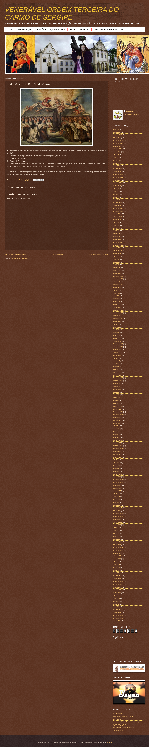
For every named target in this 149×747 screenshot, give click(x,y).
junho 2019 (116, 361)
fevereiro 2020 (117, 338)
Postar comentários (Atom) (19, 259)
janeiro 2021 (117, 307)
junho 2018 (116, 395)
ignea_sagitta (117, 719)
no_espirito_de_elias (119, 725)
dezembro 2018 (118, 378)
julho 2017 (116, 426)
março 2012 (116, 607)
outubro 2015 (117, 485)
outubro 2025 (117, 146)
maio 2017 (116, 431)
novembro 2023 (118, 211)
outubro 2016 (117, 451)
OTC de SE (129, 111)
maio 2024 (116, 194)
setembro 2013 (117, 556)
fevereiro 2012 (117, 610)
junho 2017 (116, 429)
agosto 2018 (117, 389)
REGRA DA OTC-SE (79, 29)
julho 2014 (116, 528)
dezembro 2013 (118, 547)
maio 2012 (116, 601)
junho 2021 (116, 293)
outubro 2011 (117, 621)
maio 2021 (116, 296)
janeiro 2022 (117, 273)
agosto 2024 (117, 186)
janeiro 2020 (117, 341)
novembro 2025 (118, 143)
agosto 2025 (117, 152)
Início (10, 29)
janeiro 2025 (117, 171)
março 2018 (116, 403)
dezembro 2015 (118, 479)
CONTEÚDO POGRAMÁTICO (108, 29)
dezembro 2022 (118, 242)
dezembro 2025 (118, 140)
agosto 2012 (117, 593)
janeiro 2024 (117, 205)
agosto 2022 (117, 253)
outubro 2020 (117, 316)
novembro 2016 (118, 448)
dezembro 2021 (118, 276)
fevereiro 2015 (117, 508)
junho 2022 (116, 259)
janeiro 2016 (117, 477)
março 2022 (116, 268)
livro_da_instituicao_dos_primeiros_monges (127, 722)
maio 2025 (116, 160)
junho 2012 (116, 598)
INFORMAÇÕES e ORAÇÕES (31, 29)
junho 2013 (116, 564)
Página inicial (57, 254)
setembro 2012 (117, 590)
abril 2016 (116, 468)
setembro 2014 (117, 522)
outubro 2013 (117, 553)
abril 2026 (116, 129)
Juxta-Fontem (117, 713)
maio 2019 (116, 364)
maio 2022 (116, 262)
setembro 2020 (117, 318)
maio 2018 (116, 398)
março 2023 (116, 234)
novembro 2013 (118, 550)
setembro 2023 (117, 217)
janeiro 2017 (117, 443)
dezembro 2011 (118, 615)
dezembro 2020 (118, 310)
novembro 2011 (118, 618)
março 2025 (116, 166)
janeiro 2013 (117, 578)
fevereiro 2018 (117, 406)
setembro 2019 (117, 352)
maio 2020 (116, 330)
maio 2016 (116, 465)
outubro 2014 (117, 519)
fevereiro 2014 (117, 542)
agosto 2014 (117, 525)
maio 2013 (116, 567)
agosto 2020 (117, 321)
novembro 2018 (118, 381)
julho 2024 (116, 188)
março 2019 (116, 369)
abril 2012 (116, 604)
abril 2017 (116, 434)
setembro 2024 (117, 183)
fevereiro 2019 (117, 372)
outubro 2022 (117, 248)
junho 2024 (116, 191)
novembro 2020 (118, 313)
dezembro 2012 (118, 581)
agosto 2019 (117, 355)
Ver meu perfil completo (131, 114)
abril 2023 (116, 231)
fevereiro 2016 (117, 474)
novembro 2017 (118, 414)
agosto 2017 (117, 423)
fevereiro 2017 (117, 440)
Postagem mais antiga (98, 254)
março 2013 (116, 573)
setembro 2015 (117, 488)
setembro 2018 (117, 386)
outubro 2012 (117, 587)
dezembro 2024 (118, 174)
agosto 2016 (117, 457)
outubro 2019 (117, 349)
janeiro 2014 (117, 545)
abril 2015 (116, 502)
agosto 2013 (117, 559)
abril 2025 (116, 163)
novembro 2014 (118, 516)
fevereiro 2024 (117, 203)
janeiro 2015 (117, 511)
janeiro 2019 (117, 375)
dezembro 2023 (118, 208)
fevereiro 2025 (117, 169)
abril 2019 (116, 366)
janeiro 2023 (117, 239)
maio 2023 (116, 228)
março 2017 (116, 437)
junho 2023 (116, 225)
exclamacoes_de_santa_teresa (123, 716)
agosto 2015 (117, 491)
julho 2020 (116, 324)
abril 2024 (116, 197)
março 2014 (116, 539)
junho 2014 (116, 530)
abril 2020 (116, 333)
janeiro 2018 (117, 409)
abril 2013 (116, 570)
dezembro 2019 (118, 344)
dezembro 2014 (118, 513)
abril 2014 (116, 536)
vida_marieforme (118, 730)
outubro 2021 (117, 282)
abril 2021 (116, 299)
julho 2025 (116, 154)
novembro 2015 (118, 482)
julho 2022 (116, 256)
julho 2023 (116, 222)
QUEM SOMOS (57, 29)
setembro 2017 (117, 420)
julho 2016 (116, 460)
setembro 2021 (117, 284)
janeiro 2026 (117, 138)
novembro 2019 (118, 347)
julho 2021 (116, 290)
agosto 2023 (117, 219)
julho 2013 (116, 561)
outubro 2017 (117, 417)
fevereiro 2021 (117, 304)
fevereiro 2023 (117, 236)
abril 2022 (116, 265)
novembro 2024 (118, 177)
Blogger (109, 742)
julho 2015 (116, 494)
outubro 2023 (117, 214)
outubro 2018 (117, 383)
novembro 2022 (118, 245)
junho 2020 (116, 327)
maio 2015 (116, 499)
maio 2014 (116, 533)
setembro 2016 (117, 454)
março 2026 (116, 132)
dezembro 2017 (118, 412)
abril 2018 (116, 400)
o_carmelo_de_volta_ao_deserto (123, 727)
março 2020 (116, 335)
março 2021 (116, 301)
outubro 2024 (117, 180)
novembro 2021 (118, 279)
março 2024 (116, 200)
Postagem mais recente (15, 254)
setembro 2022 (117, 251)
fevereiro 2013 (117, 576)
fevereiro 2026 (117, 135)
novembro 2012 (118, 584)
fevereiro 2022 (117, 270)
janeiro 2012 (117, 612)
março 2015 (116, 505)
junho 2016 (116, 463)
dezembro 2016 (118, 446)
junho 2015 (116, 496)
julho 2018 (116, 392)
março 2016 (116, 471)
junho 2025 (116, 157)
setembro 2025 (117, 149)
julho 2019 (116, 358)
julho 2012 (116, 595)
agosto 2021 (117, 287)
